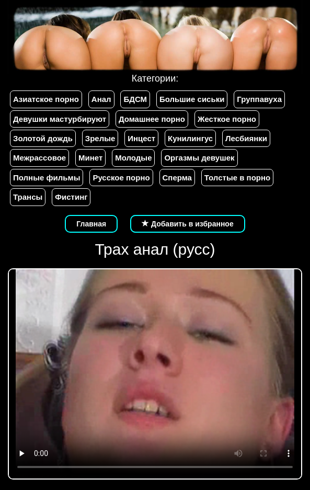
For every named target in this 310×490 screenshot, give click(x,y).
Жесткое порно (227, 119)
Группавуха (259, 99)
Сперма (177, 177)
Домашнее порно (152, 119)
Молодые (133, 157)
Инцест (141, 138)
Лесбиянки (246, 138)
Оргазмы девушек (199, 157)
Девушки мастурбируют (59, 119)
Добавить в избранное (188, 224)
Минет (90, 157)
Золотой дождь (43, 138)
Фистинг (71, 196)
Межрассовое (39, 157)
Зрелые (100, 138)
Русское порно (121, 177)
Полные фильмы (46, 177)
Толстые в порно (237, 177)
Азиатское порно (46, 99)
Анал (101, 99)
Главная (91, 224)
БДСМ (135, 99)
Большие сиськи (191, 99)
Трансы (27, 196)
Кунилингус (190, 138)
